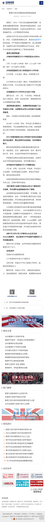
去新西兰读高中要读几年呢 (15, 397)
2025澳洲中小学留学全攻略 (15, 347)
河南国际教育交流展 (22, 507)
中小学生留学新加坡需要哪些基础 (18, 461)
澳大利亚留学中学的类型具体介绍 (18, 457)
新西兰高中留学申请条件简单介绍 (18, 429)
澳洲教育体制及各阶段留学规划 (17, 357)
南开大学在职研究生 (27, 504)
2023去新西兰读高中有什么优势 (17, 404)
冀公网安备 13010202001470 (23, 519)
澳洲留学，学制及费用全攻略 (16, 368)
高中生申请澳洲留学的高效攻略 (18, 302)
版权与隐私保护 (7, 514)
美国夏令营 (13, 501)
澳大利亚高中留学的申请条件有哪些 (18, 454)
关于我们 (32, 514)
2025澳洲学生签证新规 (14, 343)
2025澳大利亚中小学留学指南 (16, 350)
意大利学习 (16, 504)
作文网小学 (38, 504)
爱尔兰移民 (8, 504)
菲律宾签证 (11, 507)
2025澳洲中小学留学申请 (14, 336)
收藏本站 (39, 514)
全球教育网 (5, 501)
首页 (3, 9)
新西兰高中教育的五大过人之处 (17, 436)
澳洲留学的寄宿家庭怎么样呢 (16, 354)
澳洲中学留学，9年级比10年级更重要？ (20, 340)
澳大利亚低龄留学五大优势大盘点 (18, 450)
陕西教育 (4, 507)
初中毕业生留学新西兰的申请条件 (18, 440)
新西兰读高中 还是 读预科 (15, 364)
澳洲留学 (36, 501)
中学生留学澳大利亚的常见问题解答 (18, 443)
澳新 (16, 9)
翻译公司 (20, 501)
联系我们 (24, 514)
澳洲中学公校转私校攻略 (14, 361)
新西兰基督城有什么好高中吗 (16, 393)
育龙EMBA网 (28, 501)
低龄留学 (9, 9)
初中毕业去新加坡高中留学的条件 (18, 447)
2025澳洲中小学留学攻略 (17, 308)
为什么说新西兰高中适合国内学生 (18, 433)
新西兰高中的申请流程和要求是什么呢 (19, 400)
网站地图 (17, 514)
